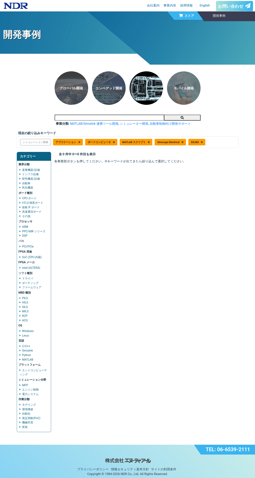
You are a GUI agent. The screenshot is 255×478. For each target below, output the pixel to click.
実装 (25, 427)
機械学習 (27, 422)
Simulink (27, 350)
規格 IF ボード (31, 207)
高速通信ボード (31, 211)
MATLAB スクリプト (136, 142)
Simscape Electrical (170, 142)
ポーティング (30, 283)
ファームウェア (31, 287)
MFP (25, 385)
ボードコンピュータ (101, 142)
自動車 (26, 183)
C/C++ (26, 346)
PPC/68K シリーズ (33, 231)
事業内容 (169, 5)
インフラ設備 (30, 174)
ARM (25, 227)
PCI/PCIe (28, 246)
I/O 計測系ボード (32, 203)
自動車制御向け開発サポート (170, 124)
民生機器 (27, 187)
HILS (25, 302)
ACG (25, 320)
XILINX (197, 142)
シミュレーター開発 (134, 124)
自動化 (26, 413)
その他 (26, 216)
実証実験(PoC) (31, 418)
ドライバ (27, 278)
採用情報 (186, 5)
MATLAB (27, 359)
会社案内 (153, 5)
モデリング (29, 404)
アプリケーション (68, 142)
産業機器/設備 (31, 170)
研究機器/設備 (31, 178)
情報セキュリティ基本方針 (130, 469)
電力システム (30, 394)
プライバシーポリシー (93, 469)
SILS (25, 307)
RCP (24, 316)
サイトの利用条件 (163, 469)
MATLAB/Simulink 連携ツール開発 (94, 124)
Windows (28, 331)
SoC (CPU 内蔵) (32, 257)
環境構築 (27, 409)
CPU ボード (29, 198)
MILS (25, 311)
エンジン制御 (30, 389)
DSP (24, 235)
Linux (25, 335)
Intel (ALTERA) (31, 268)
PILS (25, 298)
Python (26, 355)
